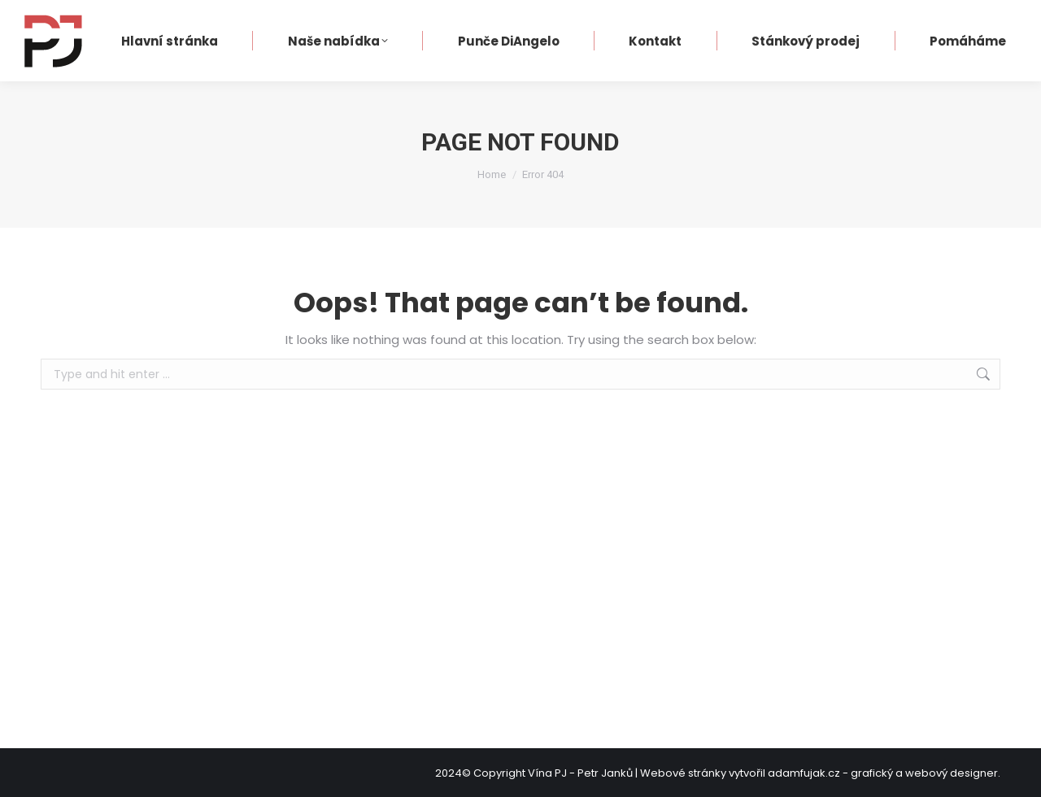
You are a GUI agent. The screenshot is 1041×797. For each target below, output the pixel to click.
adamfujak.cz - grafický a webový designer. (884, 773)
